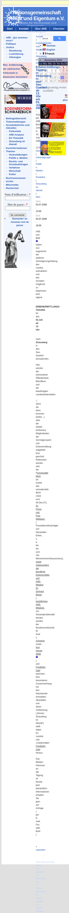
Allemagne (15, 57)
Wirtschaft (14, 171)
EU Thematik (16, 138)
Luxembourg (16, 53)
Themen (10, 151)
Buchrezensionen (16, 178)
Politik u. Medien (18, 158)
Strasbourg (15, 50)
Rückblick (40, 177)
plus (65, 100)
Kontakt (23, 28)
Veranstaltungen (18, 154)
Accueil (39, 36)
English (51, 49)
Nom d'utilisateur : (17, 194)
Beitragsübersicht (16, 118)
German (51, 45)
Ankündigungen (43, 157)
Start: (38, 201)
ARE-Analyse (16, 134)
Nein (38, 197)
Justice (10, 47)
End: (38, 215)
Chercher (58, 28)
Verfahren (14, 167)
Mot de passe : (17, 204)
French (50, 53)
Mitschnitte (12, 184)
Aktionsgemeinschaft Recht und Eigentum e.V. (36, 15)
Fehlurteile (15, 131)
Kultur (12, 174)
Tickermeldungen (16, 121)
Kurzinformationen (16, 148)
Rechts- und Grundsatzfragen (18, 163)
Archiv (9, 181)
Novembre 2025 (53, 60)
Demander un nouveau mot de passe (20, 222)
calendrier (40, 850)
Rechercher (12, 188)
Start (10, 28)
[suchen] (45, 38)
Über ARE (41, 28)
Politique (11, 43)
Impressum (41, 859)
